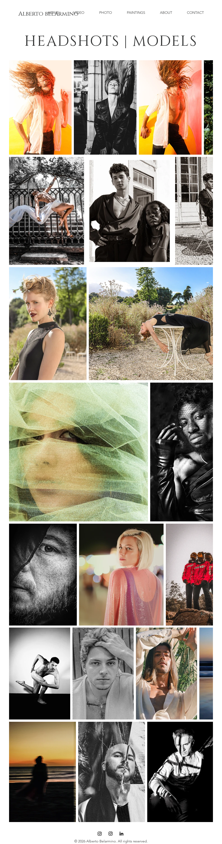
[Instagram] (99, 833)
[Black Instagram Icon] (110, 833)
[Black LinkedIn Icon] (121, 833)
